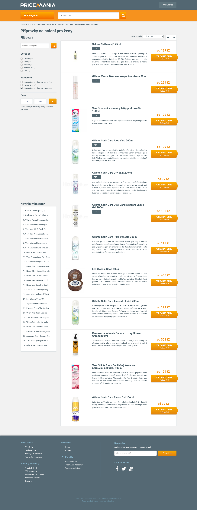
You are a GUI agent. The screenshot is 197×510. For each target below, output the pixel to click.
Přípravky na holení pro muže (38, 82)
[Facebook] (117, 470)
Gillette (28, 59)
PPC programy (31, 471)
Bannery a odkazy (32, 478)
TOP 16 (96, 212)
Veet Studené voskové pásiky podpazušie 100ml (116, 110)
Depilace (30, 85)
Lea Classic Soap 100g (36, 299)
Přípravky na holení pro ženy (38, 88)
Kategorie (30, 15)
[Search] (123, 15)
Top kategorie (30, 450)
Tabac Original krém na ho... (38, 322)
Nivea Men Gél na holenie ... (38, 276)
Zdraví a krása (39, 24)
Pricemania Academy (74, 465)
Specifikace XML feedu (34, 474)
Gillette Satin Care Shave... (37, 345)
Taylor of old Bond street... (37, 303)
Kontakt (68, 450)
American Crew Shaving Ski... (38, 336)
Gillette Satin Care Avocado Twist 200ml (115, 301)
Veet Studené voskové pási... (38, 317)
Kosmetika (51, 24)
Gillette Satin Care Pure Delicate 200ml (114, 236)
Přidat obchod (31, 468)
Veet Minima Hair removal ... (37, 243)
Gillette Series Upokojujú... (36, 210)
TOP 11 (96, 177)
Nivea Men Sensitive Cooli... (38, 280)
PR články (29, 447)
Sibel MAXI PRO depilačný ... (38, 289)
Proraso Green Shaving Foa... (38, 331)
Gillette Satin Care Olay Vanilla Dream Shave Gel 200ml (118, 206)
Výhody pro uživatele (33, 453)
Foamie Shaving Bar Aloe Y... (38, 262)
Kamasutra (30, 68)
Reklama (28, 481)
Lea (27, 71)
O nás (67, 447)
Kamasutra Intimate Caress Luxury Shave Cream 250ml (116, 334)
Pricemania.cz (26, 24)
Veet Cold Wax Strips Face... (37, 234)
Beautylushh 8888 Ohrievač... (38, 266)
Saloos (28, 65)
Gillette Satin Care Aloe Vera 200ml (112, 140)
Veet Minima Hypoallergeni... (37, 224)
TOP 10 (96, 145)
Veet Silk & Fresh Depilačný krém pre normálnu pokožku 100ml (113, 367)
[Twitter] (124, 470)
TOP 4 (96, 49)
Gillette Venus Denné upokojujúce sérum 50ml (119, 76)
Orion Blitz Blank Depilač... (37, 313)
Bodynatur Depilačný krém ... (37, 215)
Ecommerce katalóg (73, 468)
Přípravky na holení (65, 24)
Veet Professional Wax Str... (38, 257)
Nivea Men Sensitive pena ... (38, 327)
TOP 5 (96, 81)
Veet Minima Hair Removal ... (37, 238)
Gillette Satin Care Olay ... (37, 252)
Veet (27, 62)
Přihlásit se (168, 5)
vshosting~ (111, 501)
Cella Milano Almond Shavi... (38, 294)
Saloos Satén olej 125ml (106, 44)
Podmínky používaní (33, 457)
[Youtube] (131, 470)
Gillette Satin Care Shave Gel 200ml (113, 397)
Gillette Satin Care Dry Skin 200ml (112, 172)
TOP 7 (96, 115)
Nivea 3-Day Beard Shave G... (38, 271)
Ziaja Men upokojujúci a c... (37, 341)
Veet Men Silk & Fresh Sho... (37, 229)
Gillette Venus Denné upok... (37, 220)
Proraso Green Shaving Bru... (38, 308)
